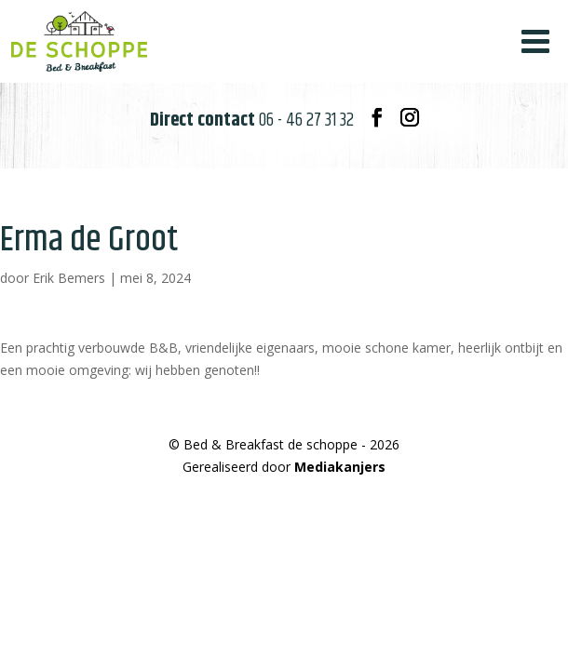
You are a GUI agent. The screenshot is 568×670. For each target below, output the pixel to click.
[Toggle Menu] (535, 41)
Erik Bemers (69, 278)
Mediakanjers (339, 467)
